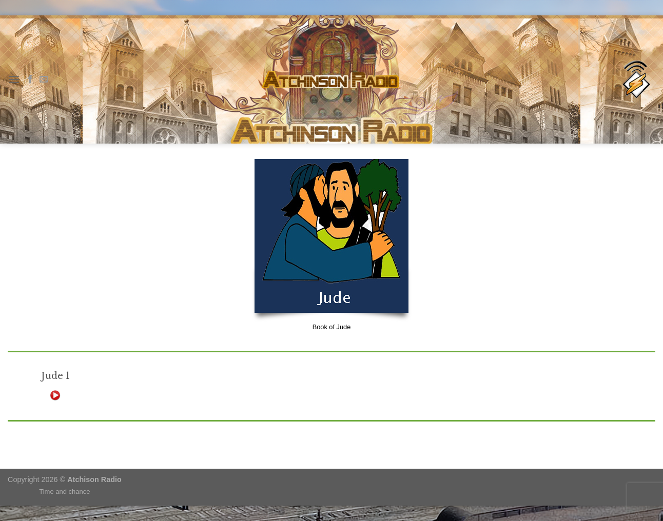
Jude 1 (55, 376)
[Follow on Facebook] (30, 79)
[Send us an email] (44, 79)
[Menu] (14, 79)
